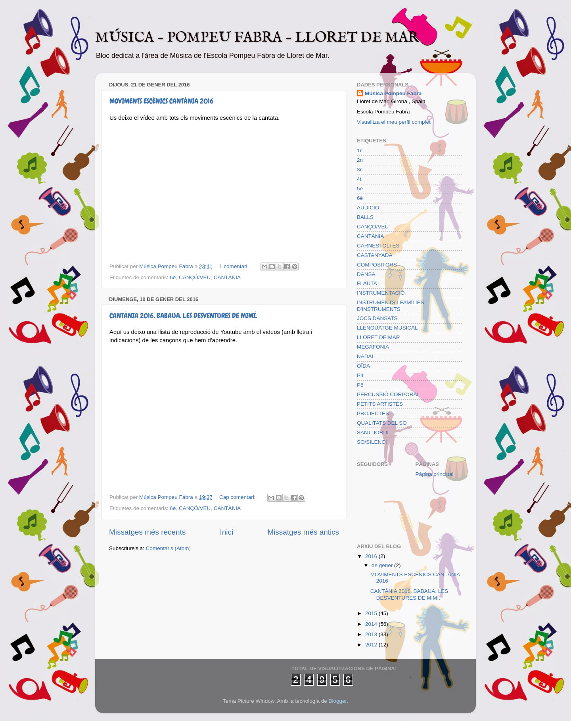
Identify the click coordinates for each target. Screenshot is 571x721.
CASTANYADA (375, 255)
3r (359, 170)
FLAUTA (367, 283)
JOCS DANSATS (377, 318)
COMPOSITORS (377, 265)
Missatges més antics (303, 532)
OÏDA (363, 366)
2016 (372, 556)
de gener (383, 565)
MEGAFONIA (373, 347)
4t (359, 179)
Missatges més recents (147, 532)
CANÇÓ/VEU (195, 277)
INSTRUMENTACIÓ (381, 293)
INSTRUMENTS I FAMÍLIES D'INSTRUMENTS (390, 305)
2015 (372, 613)
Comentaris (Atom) (168, 548)
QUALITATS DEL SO (382, 423)
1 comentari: (234, 266)
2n (360, 160)
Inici (227, 532)
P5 (360, 385)
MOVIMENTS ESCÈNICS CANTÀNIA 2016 (161, 100)
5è (360, 189)
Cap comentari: (238, 497)
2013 (372, 634)
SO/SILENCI (372, 442)
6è (173, 277)
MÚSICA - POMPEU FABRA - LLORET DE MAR (257, 38)
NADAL (366, 356)
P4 (360, 375)
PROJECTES (373, 413)
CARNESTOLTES (378, 246)
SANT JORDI (373, 432)
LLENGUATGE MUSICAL (387, 328)
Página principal (435, 474)
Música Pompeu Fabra (393, 93)
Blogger (337, 701)
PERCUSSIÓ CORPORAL (388, 394)
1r (359, 150)
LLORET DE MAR (378, 337)
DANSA (366, 274)
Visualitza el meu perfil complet (394, 122)
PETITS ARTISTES (380, 404)
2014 (372, 624)
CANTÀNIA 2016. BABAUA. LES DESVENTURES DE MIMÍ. (183, 315)
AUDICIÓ (368, 208)
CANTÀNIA (227, 277)
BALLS (365, 217)
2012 (372, 645)
